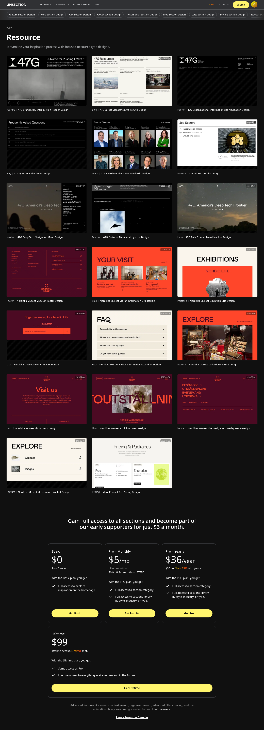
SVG (96, 4)
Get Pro (189, 613)
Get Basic (75, 613)
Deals (211, 4)
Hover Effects (81, 4)
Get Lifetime (132, 688)
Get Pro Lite (131, 613)
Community (62, 4)
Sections (45, 4)
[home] (16, 4)
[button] (224, 4)
